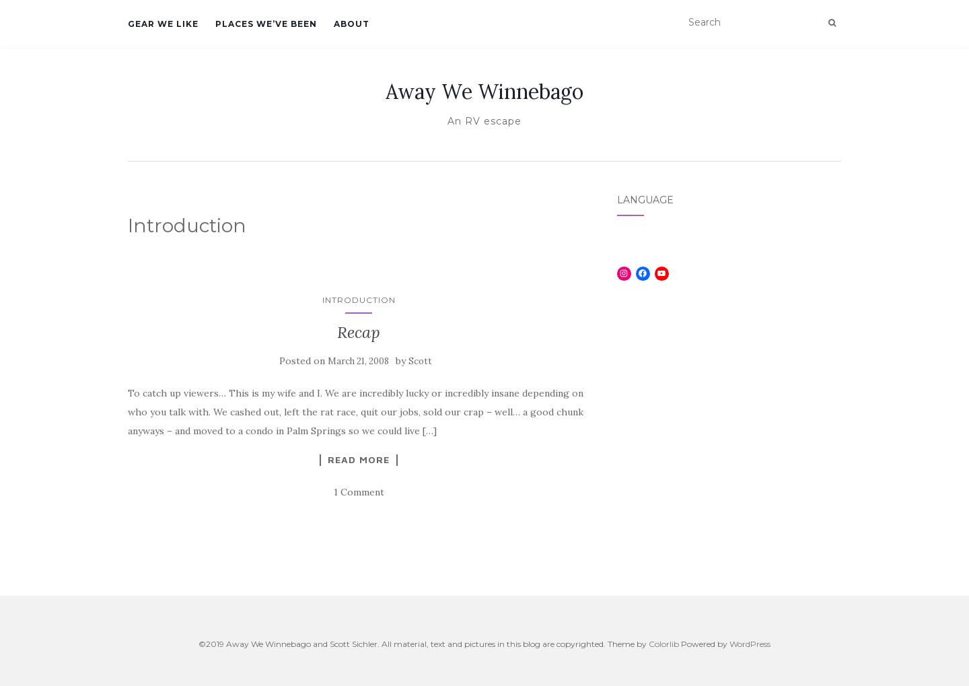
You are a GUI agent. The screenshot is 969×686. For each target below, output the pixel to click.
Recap (358, 332)
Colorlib (664, 644)
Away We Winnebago (484, 91)
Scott (420, 361)
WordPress (749, 644)
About (351, 24)
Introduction (359, 300)
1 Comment (359, 492)
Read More (359, 459)
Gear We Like (163, 24)
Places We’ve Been (266, 24)
